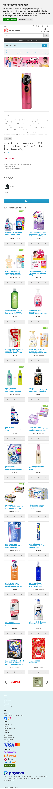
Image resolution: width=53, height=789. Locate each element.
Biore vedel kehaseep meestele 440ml (37, 623)
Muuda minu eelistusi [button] (25, 20)
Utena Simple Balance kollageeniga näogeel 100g (37, 273)
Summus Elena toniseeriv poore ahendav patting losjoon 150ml (35, 585)
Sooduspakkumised (9, 728)
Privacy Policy (8, 706)
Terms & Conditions (9, 708)
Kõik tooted (7, 726)
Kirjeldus (8, 115)
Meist (5, 698)
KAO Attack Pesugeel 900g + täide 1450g (13, 233)
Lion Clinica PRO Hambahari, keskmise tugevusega (37, 545)
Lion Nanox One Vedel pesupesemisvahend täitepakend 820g (37, 234)
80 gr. (9, 187)
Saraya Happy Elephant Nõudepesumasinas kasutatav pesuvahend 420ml (14, 312)
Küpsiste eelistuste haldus (11, 787)
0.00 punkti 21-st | (26, 40)
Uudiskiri (6, 741)
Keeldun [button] (13, 20)
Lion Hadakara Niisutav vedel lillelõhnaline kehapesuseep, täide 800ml (14, 351)
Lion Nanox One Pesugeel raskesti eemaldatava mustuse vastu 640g (14, 585)
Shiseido (10, 153)
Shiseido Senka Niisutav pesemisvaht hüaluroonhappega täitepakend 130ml (13, 546)
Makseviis (6, 704)
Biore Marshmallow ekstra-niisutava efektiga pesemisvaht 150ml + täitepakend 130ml (38, 352)
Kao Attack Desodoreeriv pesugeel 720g (14, 428)
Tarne (5, 702)
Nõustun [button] (6, 20)
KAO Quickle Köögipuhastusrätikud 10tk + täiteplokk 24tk (14, 506)
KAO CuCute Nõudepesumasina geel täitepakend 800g (14, 467)
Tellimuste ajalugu (9, 737)
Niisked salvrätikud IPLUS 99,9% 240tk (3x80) (36, 506)
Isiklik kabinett (8, 735)
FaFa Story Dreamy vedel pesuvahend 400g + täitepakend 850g (13, 274)
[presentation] (5, 682)
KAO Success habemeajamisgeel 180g (12, 623)
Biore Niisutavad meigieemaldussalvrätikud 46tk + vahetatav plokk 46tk (39, 429)
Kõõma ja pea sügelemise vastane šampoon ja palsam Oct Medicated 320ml (13, 390)
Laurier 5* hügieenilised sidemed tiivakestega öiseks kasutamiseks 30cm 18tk (14, 663)
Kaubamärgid (8, 724)
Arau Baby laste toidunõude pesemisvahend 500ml (38, 312)
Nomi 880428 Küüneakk (34, 662)
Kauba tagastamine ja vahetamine (14, 715)
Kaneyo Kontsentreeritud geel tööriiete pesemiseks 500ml (38, 390)
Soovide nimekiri (8, 739)
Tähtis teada (7, 700)
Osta (26, 201)
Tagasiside (7, 713)
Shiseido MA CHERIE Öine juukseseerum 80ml (37, 467)
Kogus (6, 192)
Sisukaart (6, 730)
